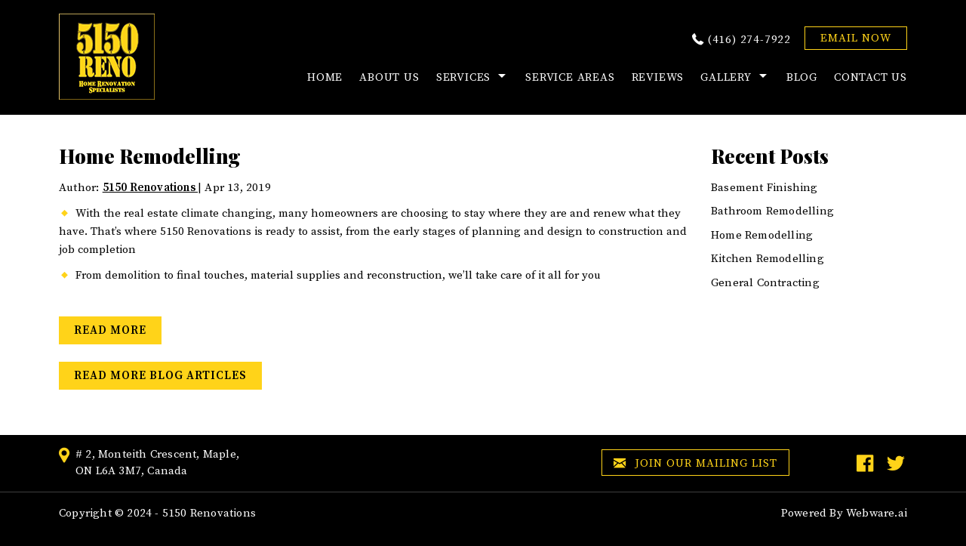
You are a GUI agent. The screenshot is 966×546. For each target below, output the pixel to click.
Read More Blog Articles (160, 376)
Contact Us (870, 77)
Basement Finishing (764, 187)
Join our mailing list (695, 464)
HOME (325, 77)
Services (463, 77)
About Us (389, 77)
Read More (110, 330)
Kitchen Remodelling (767, 258)
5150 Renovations (209, 513)
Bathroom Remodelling (772, 211)
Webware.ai (876, 513)
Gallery (726, 77)
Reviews (658, 77)
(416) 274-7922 (749, 39)
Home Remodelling (762, 235)
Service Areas (569, 77)
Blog (801, 77)
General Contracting (765, 283)
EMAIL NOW (855, 38)
